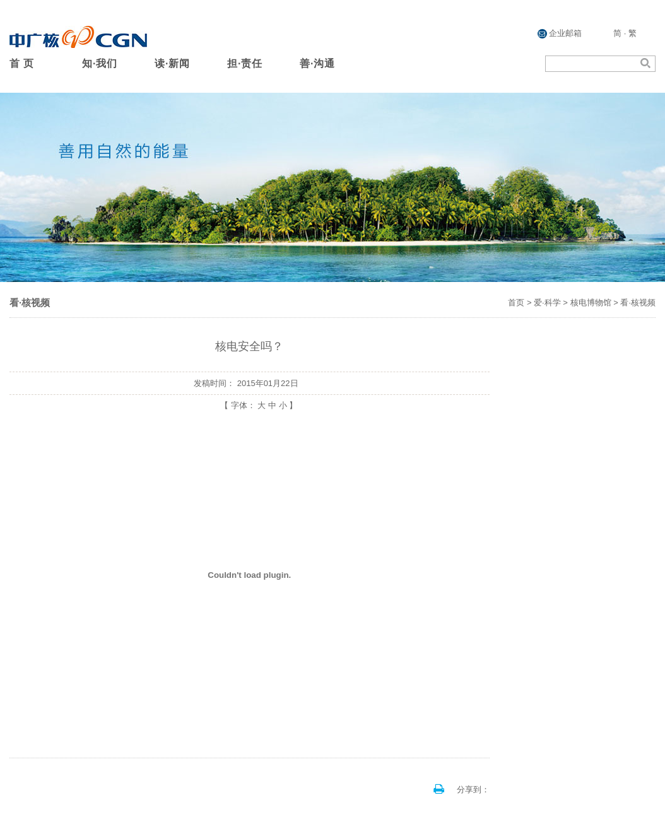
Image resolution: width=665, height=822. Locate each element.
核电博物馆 (590, 302)
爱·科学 (547, 302)
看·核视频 (638, 302)
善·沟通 (317, 63)
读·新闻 (172, 63)
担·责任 (244, 63)
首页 (516, 302)
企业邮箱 (560, 33)
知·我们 (99, 63)
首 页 (21, 63)
